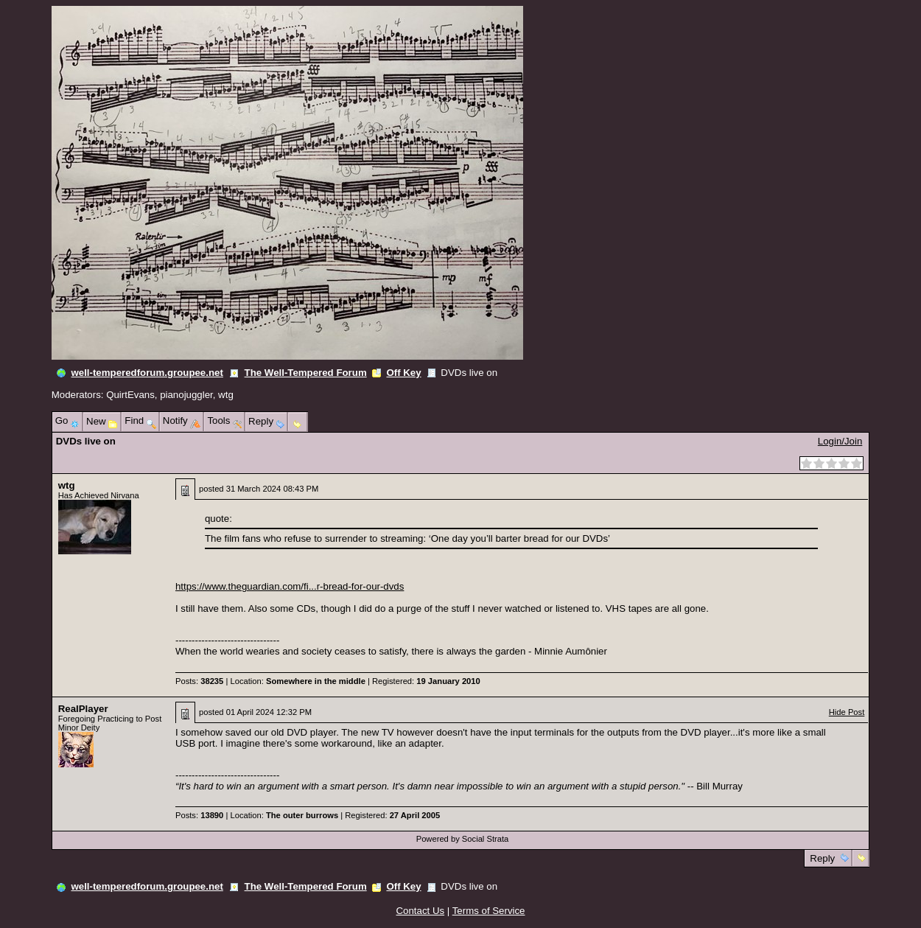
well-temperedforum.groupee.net (147, 372)
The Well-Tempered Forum (306, 372)
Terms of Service (488, 910)
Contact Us (420, 910)
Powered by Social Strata (462, 838)
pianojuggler (186, 394)
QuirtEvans (130, 394)
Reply (823, 858)
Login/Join (840, 441)
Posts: (199, 681)
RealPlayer (83, 708)
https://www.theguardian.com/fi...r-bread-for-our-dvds (289, 586)
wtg (226, 394)
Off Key (403, 372)
